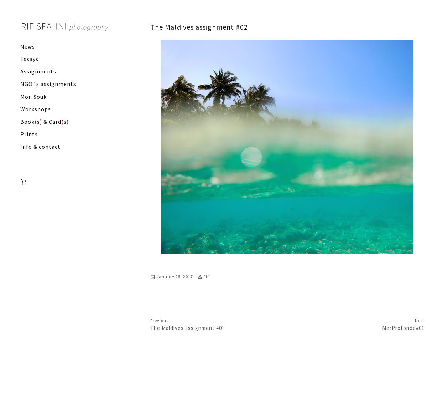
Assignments (38, 71)
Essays (29, 58)
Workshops (35, 109)
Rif (206, 276)
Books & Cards (44, 121)
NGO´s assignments (48, 83)
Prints (29, 134)
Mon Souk (33, 96)
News (27, 46)
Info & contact (40, 146)
